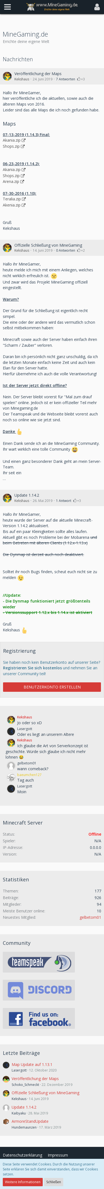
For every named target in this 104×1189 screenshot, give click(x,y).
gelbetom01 (90, 917)
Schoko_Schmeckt (25, 1084)
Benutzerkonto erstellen (52, 687)
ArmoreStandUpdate (30, 1121)
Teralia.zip (12, 198)
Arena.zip (11, 181)
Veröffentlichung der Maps (38, 73)
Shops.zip (11, 146)
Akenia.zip (12, 205)
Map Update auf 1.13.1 (32, 1064)
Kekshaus (21, 79)
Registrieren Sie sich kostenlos (32, 667)
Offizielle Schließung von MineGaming (48, 245)
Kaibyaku (19, 1113)
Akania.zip (12, 140)
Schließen (53, 1182)
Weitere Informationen (22, 1182)
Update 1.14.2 (26, 495)
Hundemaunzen (24, 1127)
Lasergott (19, 1070)
